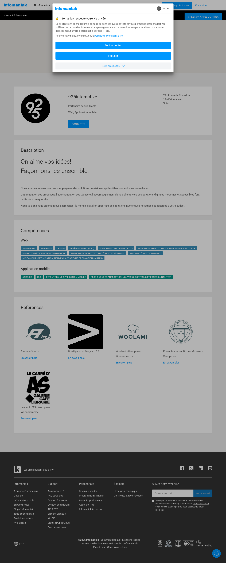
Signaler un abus (57, 513)
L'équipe (18, 495)
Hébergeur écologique (125, 491)
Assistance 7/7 (56, 491)
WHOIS (51, 518)
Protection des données (94, 543)
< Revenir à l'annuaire (15, 15)
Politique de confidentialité (123, 543)
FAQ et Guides (55, 495)
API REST (53, 509)
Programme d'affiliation (91, 495)
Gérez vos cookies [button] (117, 547)
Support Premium (57, 500)
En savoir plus (29, 357)
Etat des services (57, 527)
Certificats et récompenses (128, 495)
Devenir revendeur (88, 491)
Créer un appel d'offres (203, 16)
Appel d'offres (86, 504)
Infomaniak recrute (24, 500)
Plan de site (99, 547)
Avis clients (20, 522)
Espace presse (21, 504)
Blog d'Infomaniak (23, 509)
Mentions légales (131, 539)
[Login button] (177, 5)
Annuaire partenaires (90, 500)
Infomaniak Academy (90, 509)
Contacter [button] (78, 124)
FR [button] (21, 543)
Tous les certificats (24, 513)
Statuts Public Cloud (59, 522)
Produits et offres (23, 518)
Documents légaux (110, 539)
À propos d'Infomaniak (26, 491)
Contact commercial (58, 504)
